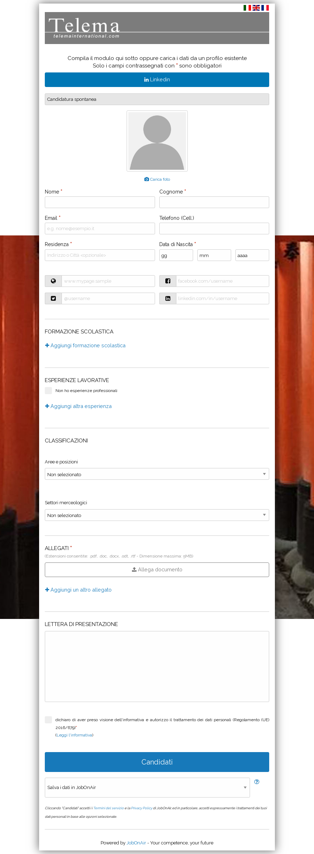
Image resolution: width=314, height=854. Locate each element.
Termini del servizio (108, 808)
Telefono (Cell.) (176, 218)
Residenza (58, 244)
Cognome (172, 192)
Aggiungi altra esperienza (78, 406)
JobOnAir (136, 842)
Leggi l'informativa (74, 735)
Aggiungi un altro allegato (78, 590)
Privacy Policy (141, 808)
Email (52, 218)
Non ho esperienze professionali (81, 390)
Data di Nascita (177, 244)
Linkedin (157, 79)
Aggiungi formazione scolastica (85, 345)
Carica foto (157, 179)
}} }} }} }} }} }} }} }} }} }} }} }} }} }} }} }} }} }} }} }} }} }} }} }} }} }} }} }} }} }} (157, 474)
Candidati (157, 762)
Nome (53, 192)
